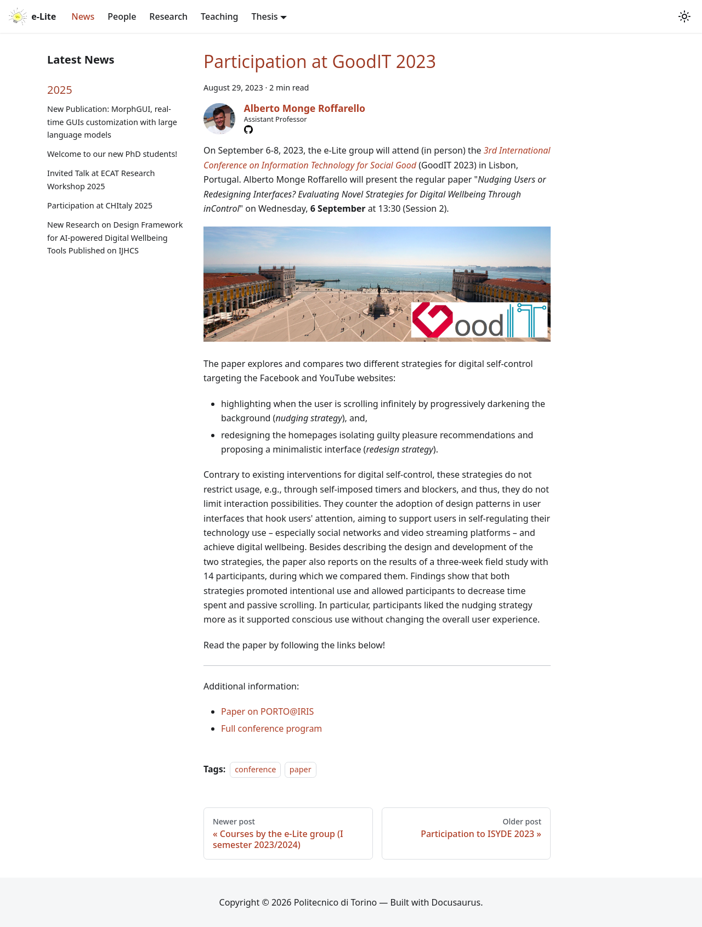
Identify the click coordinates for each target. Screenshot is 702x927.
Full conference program (271, 728)
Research (168, 16)
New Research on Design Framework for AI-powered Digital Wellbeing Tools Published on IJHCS (115, 237)
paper (301, 769)
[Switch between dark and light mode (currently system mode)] (684, 16)
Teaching (219, 16)
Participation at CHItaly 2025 (99, 205)
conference (255, 769)
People (121, 16)
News (82, 16)
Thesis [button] (264, 16)
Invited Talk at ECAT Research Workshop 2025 (101, 179)
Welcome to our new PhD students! (112, 154)
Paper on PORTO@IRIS (267, 711)
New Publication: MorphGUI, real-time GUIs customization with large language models (112, 122)
